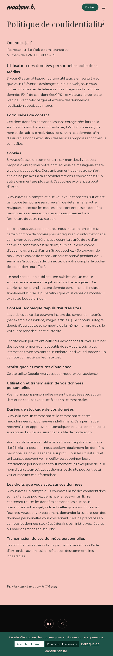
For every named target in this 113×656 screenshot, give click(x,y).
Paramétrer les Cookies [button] (62, 644)
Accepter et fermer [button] (29, 644)
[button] (104, 7)
